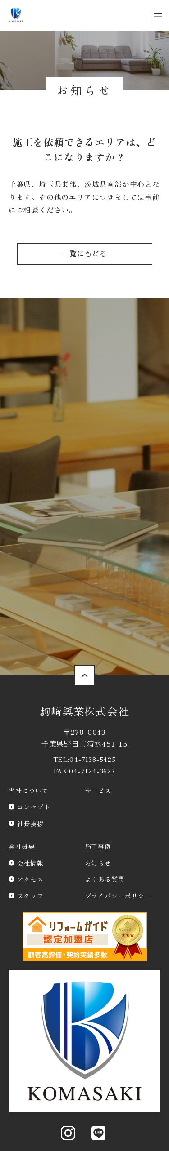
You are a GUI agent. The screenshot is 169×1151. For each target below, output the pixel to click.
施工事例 (98, 846)
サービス (98, 790)
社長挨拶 (30, 823)
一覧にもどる (84, 254)
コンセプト (33, 806)
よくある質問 (105, 879)
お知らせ (98, 862)
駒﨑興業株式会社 (84, 711)
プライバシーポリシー (118, 895)
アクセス (30, 879)
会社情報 (30, 862)
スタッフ (30, 895)
